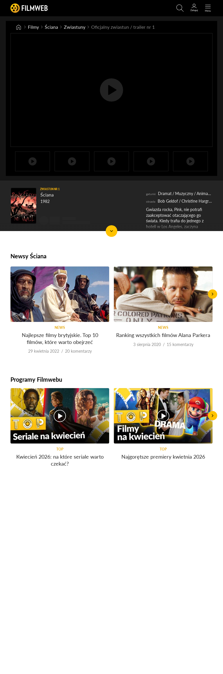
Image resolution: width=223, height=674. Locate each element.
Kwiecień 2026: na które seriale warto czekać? (60, 459)
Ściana (51, 27)
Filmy (33, 27)
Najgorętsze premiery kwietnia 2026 (163, 456)
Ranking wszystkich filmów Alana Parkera (163, 335)
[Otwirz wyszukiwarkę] (180, 8)
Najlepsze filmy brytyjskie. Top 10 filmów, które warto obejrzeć (60, 338)
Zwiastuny (74, 27)
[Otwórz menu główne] (208, 8)
